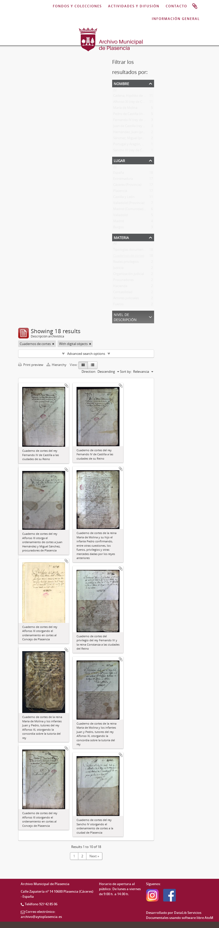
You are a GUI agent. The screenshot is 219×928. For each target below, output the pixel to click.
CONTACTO (176, 6)
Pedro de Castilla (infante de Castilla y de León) (148, 115)
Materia (121, 237)
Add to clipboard (66, 385)
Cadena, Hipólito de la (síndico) (136, 96)
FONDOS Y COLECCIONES (77, 6)
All (115, 90)
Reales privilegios (126, 262)
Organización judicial (128, 275)
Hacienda (120, 287)
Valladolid (120, 216)
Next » (94, 856)
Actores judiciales (126, 299)
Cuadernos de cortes (128, 256)
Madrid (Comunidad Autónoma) (137, 210)
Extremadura (123, 179)
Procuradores (123, 281)
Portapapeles (194, 6)
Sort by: (126, 371)
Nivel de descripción (125, 317)
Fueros (118, 305)
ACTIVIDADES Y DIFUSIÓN (133, 6)
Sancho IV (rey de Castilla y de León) (140, 151)
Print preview (30, 364)
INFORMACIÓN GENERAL (176, 19)
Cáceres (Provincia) (127, 185)
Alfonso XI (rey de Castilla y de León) (140, 102)
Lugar (119, 160)
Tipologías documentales (132, 250)
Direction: (89, 371)
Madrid (118, 222)
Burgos (118, 228)
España (118, 173)
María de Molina (125, 109)
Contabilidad (122, 293)
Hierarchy (56, 364)
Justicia (118, 269)
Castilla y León (124, 198)
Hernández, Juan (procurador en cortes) (143, 133)
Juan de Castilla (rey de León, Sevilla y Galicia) (146, 127)
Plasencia (120, 192)
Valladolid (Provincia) (128, 204)
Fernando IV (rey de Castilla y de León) (142, 121)
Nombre (121, 83)
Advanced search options (86, 353)
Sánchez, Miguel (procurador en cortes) (142, 139)
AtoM (209, 917)
